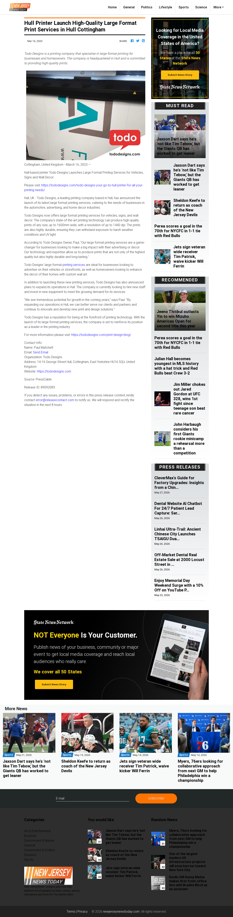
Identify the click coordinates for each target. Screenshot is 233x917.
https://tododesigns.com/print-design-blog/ (101, 335)
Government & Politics (39, 850)
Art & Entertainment (37, 831)
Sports (184, 7)
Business (30, 836)
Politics (146, 7)
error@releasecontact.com (55, 400)
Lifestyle (165, 7)
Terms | (72, 911)
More (217, 7)
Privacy (82, 911)
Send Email (40, 352)
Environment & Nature (39, 840)
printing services (74, 265)
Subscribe (156, 798)
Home (114, 7)
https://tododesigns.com (54, 371)
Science (201, 7)
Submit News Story (180, 75)
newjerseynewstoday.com (121, 911)
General (129, 7)
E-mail (60, 798)
